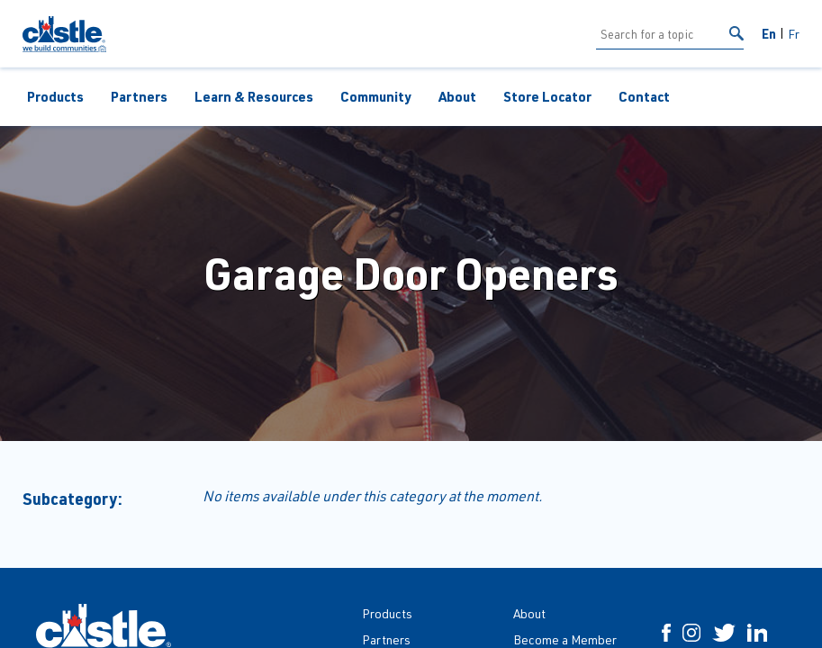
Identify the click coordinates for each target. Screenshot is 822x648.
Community (375, 96)
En (769, 33)
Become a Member (565, 639)
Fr (793, 33)
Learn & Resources (253, 96)
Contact (644, 96)
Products (55, 96)
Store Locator (547, 96)
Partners (139, 96)
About (457, 96)
